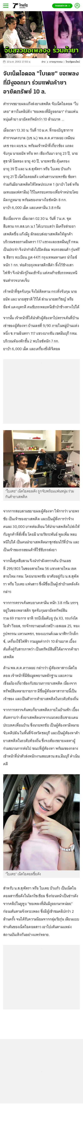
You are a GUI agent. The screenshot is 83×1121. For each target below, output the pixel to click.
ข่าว (43, 62)
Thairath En (62, 6)
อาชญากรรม (56, 62)
